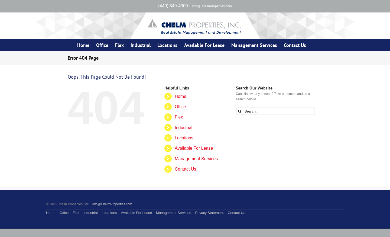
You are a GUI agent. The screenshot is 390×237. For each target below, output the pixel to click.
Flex (179, 117)
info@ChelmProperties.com (212, 6)
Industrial (183, 127)
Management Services (196, 158)
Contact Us (185, 169)
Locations (184, 138)
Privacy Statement (209, 212)
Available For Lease (194, 148)
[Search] (240, 111)
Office (180, 106)
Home (180, 96)
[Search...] (275, 111)
